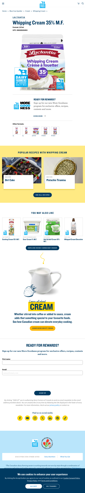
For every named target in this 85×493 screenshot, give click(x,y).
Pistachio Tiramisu (56, 180)
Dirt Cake (10, 180)
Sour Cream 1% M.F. (30, 239)
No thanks (51, 486)
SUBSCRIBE (39, 116)
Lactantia (19, 17)
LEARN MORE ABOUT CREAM (42, 328)
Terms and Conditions (49, 481)
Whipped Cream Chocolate (73, 239)
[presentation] (42, 383)
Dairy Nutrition (49, 457)
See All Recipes (43, 195)
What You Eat (65, 457)
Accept (33, 486)
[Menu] (3, 3)
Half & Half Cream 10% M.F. (52, 240)
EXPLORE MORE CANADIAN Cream (42, 248)
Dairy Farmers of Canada (42, 4)
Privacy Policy (32, 481)
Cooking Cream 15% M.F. (10, 239)
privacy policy (55, 405)
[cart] (78, 3)
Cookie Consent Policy (71, 478)
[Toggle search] (83, 3)
